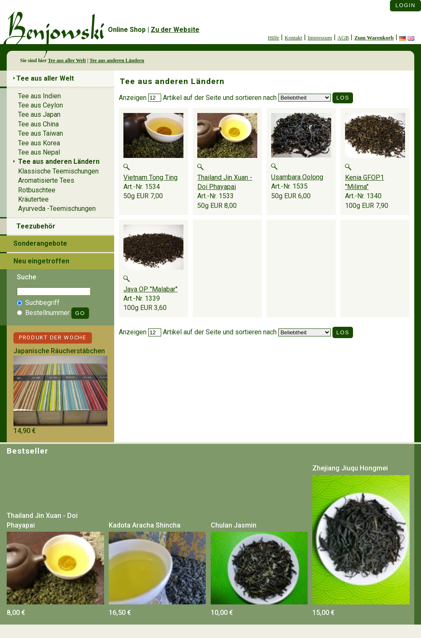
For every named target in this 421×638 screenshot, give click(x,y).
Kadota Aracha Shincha (144, 525)
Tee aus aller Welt (67, 60)
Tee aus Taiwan (40, 133)
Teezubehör (35, 226)
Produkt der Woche (52, 337)
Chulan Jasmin (233, 525)
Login (405, 5)
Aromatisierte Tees (46, 180)
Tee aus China (38, 124)
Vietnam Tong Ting (150, 177)
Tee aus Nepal (39, 152)
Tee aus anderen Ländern (116, 60)
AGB (343, 37)
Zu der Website (175, 30)
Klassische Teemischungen (58, 171)
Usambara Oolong (297, 177)
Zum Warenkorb (374, 37)
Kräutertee (33, 199)
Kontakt (293, 37)
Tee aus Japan (39, 114)
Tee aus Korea (39, 143)
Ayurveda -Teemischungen (57, 209)
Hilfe (273, 37)
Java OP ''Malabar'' (150, 289)
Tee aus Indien (39, 96)
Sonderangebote (40, 243)
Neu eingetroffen (41, 261)
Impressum (320, 37)
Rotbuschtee (36, 190)
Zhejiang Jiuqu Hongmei (350, 468)
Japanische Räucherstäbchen (59, 351)
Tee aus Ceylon (40, 105)
